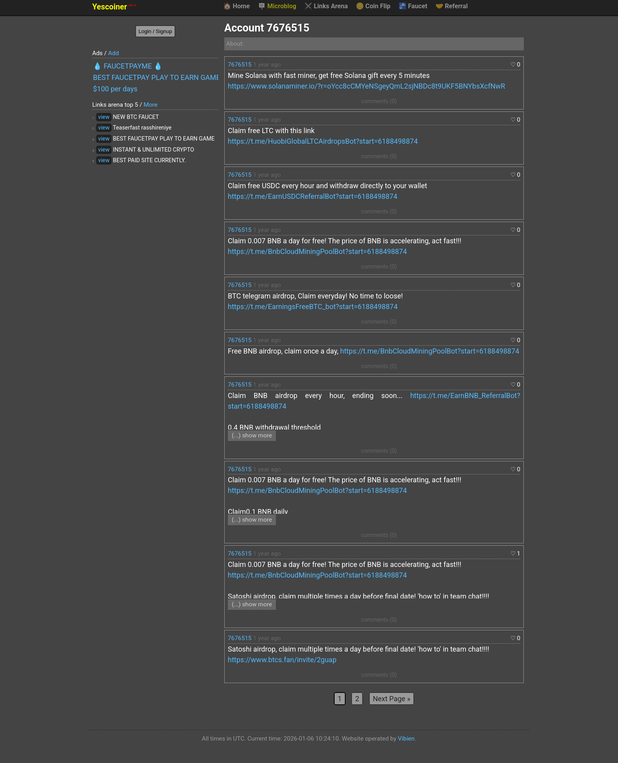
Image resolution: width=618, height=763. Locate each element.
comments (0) (378, 101)
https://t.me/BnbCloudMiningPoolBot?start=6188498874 (317, 251)
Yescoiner (114, 6)
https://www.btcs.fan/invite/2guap (282, 660)
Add (113, 53)
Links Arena (326, 6)
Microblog (277, 6)
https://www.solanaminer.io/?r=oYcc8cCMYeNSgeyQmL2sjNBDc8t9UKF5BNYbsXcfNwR (366, 86)
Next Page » (391, 698)
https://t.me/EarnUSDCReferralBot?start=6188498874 (312, 196)
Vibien (406, 738)
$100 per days (115, 89)
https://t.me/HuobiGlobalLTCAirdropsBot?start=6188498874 (323, 141)
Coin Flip (373, 6)
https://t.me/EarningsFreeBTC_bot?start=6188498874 (313, 306)
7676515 (239, 64)
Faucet (412, 6)
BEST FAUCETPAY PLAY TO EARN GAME (155, 77)
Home (236, 6)
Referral (452, 6)
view (104, 117)
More (150, 104)
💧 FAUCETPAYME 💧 (127, 66)
